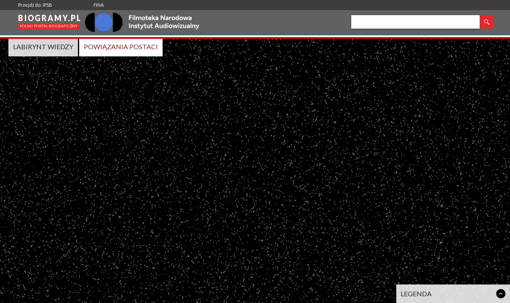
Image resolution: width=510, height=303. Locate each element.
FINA (98, 5)
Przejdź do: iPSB (35, 5)
